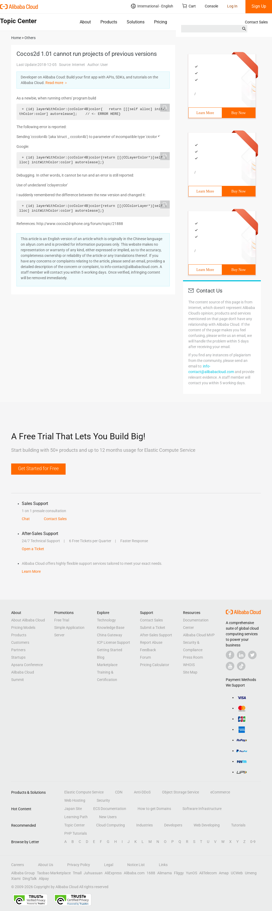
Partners (18, 650)
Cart (189, 6)
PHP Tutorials (75, 833)
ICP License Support (113, 642)
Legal (108, 865)
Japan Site (73, 808)
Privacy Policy (78, 865)
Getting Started (109, 650)
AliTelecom (208, 873)
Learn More (205, 113)
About (85, 21)
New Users (108, 817)
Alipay (44, 878)
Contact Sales (256, 22)
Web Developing (207, 825)
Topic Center (74, 825)
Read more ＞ (56, 83)
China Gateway (109, 635)
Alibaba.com (134, 873)
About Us (45, 865)
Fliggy (179, 873)
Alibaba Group (23, 873)
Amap (224, 873)
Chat (26, 519)
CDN (118, 792)
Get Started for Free (38, 468)
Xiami (15, 878)
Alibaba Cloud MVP (199, 635)
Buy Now (238, 113)
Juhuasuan (93, 873)
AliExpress (113, 873)
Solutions (135, 21)
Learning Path (76, 817)
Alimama (164, 873)
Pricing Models (23, 627)
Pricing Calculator (154, 665)
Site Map (190, 672)
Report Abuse (151, 642)
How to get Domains (154, 808)
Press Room (193, 657)
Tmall (77, 873)
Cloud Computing (110, 825)
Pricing (160, 21)
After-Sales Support (156, 635)
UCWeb (237, 873)
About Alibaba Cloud (28, 620)
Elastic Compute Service (84, 792)
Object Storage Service (180, 792)
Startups (18, 657)
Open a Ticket (33, 549)
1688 (151, 873)
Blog (100, 657)
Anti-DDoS (142, 792)
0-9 (253, 841)
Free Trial (61, 620)
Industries (144, 825)
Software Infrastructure (202, 808)
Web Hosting (74, 800)
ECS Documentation (109, 808)
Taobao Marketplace (54, 873)
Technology (106, 620)
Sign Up (259, 6)
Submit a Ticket (152, 627)
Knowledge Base (110, 627)
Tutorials (238, 825)
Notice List (136, 865)
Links (163, 865)
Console (211, 6)
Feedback (148, 650)
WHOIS (189, 665)
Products (108, 21)
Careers (17, 865)
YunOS (191, 873)
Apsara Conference (27, 665)
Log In (232, 6)
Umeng (251, 873)
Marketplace (107, 665)
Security (103, 800)
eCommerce (220, 792)
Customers (20, 642)
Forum (145, 657)
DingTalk (30, 878)
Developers (173, 825)
